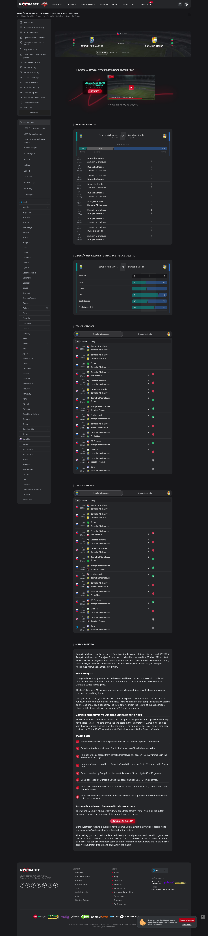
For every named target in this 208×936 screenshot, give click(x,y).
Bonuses (72, 4)
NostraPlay (146, 4)
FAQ (116, 876)
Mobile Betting (82, 892)
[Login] (186, 4)
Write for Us (119, 888)
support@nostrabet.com (163, 889)
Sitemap (118, 900)
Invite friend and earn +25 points (33, 56)
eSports (79, 896)
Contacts (118, 880)
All (78, 341)
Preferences (186, 925)
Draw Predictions (29, 82)
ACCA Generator (29, 32)
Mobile (115, 4)
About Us (118, 884)
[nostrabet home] (30, 870)
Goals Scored (84, 301)
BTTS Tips (26, 107)
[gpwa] (53, 917)
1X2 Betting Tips (29, 92)
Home (84, 341)
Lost (80, 294)
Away (92, 341)
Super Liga (40, 16)
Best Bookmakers (88, 4)
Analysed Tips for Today (32, 27)
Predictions (57, 4)
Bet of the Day (28, 67)
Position (82, 275)
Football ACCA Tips (30, 62)
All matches (27, 22)
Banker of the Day (29, 87)
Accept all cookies (187, 920)
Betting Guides (82, 900)
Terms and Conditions (124, 892)
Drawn (81, 288)
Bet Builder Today (29, 72)
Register (95, 91)
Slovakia (30, 16)
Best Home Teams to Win (33, 97)
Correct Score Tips (30, 77)
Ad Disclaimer (120, 904)
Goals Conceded (86, 307)
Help (134, 4)
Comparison (81, 884)
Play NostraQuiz (29, 49)
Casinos (104, 4)
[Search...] (180, 4)
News (125, 4)
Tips (23, 16)
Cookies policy (157, 924)
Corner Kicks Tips (29, 102)
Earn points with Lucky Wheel (32, 43)
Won (81, 282)
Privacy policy (120, 896)
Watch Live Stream (123, 820)
